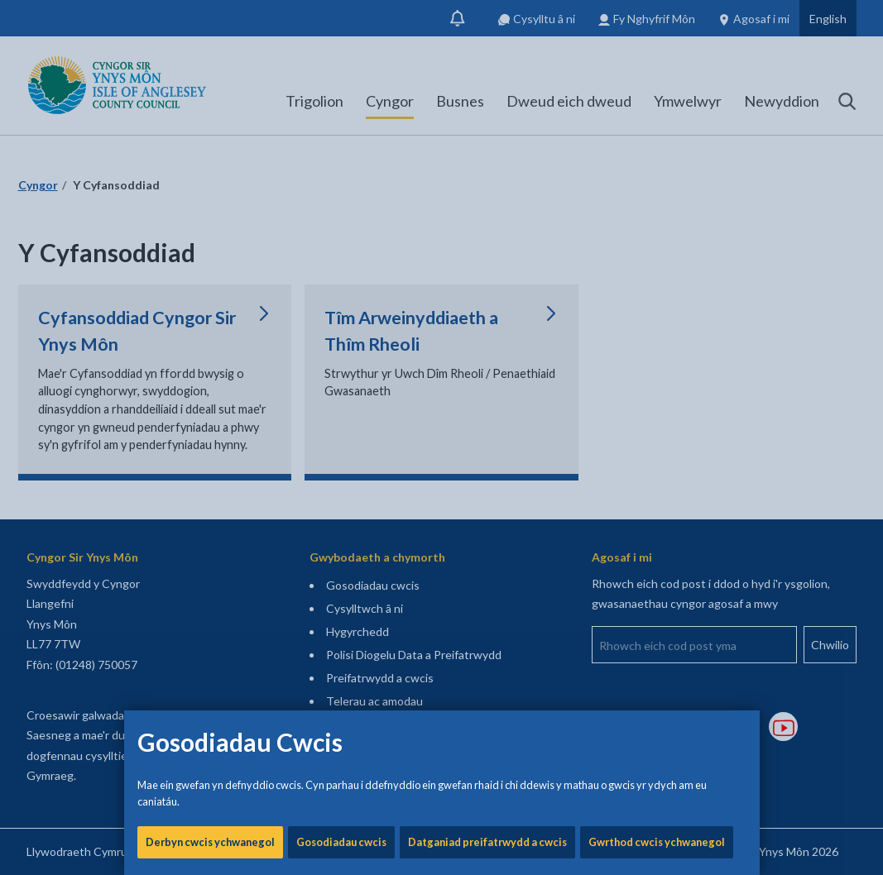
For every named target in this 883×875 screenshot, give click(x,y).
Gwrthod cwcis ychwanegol (656, 562)
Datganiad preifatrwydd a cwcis (487, 562)
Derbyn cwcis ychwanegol (210, 562)
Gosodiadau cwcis (341, 562)
